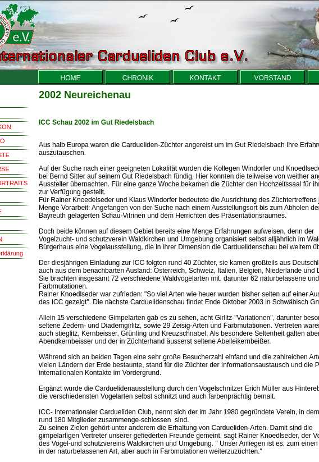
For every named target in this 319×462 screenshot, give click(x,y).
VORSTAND (272, 78)
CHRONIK (137, 78)
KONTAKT (205, 78)
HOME (71, 78)
